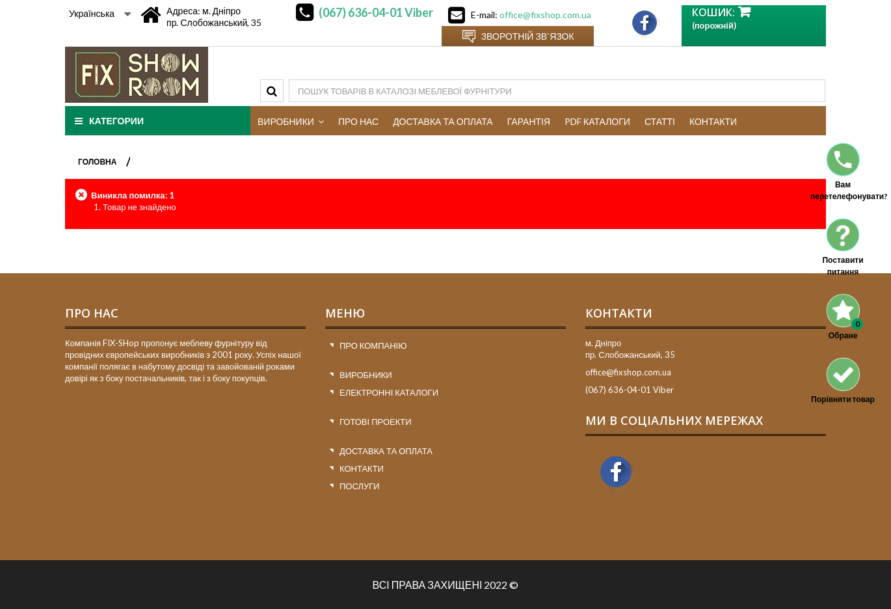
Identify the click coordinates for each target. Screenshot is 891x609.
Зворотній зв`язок (527, 36)
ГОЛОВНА (97, 162)
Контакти (361, 468)
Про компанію (372, 345)
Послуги (359, 486)
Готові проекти (375, 421)
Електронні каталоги (388, 392)
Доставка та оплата (385, 451)
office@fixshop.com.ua (545, 14)
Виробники (365, 375)
